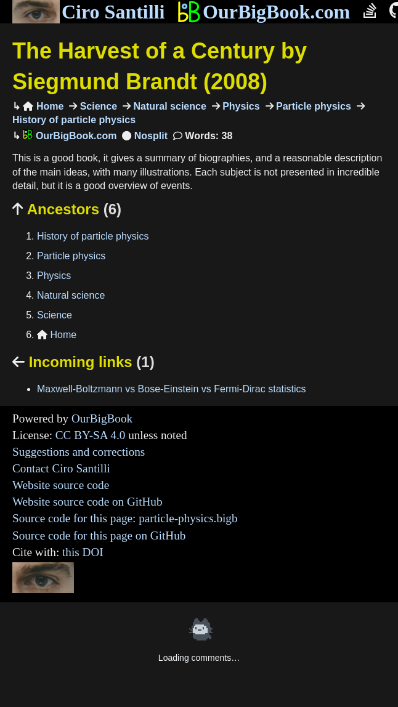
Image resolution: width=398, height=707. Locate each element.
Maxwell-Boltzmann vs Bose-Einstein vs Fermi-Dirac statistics (171, 389)
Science (97, 106)
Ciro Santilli (88, 11)
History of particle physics (92, 236)
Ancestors (66, 209)
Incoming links (83, 362)
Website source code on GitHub (87, 501)
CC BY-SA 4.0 (90, 435)
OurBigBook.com (263, 11)
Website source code (60, 485)
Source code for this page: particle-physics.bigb (125, 518)
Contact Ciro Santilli (61, 468)
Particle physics (312, 106)
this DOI (83, 552)
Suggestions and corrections (78, 451)
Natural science (168, 106)
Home (43, 106)
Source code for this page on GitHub (98, 535)
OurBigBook (101, 418)
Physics (240, 106)
